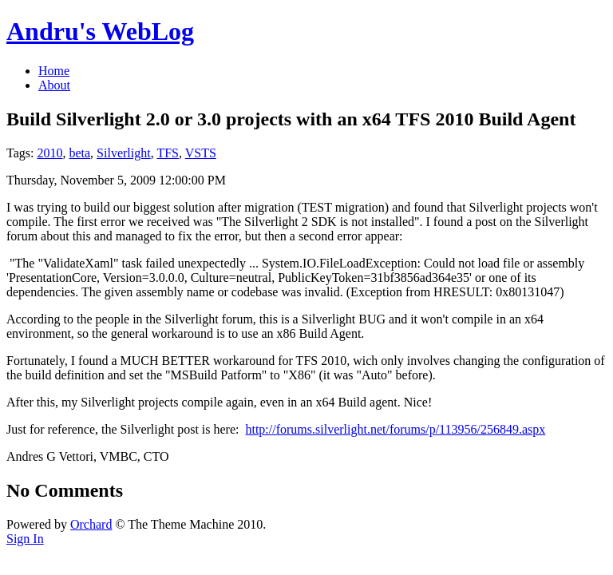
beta (79, 153)
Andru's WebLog (100, 31)
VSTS (200, 153)
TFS (167, 153)
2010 (49, 153)
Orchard (91, 524)
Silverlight (124, 153)
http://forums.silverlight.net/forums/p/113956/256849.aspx (395, 429)
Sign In (25, 538)
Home (53, 70)
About (54, 85)
